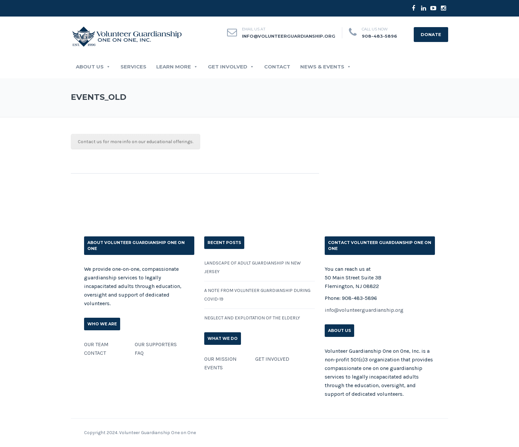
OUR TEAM (96, 344)
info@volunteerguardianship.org (288, 36)
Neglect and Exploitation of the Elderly (252, 318)
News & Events (325, 67)
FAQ (139, 353)
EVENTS (213, 367)
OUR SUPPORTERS (156, 344)
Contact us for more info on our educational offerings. (135, 141)
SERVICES (133, 67)
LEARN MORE (177, 67)
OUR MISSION (220, 359)
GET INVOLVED (231, 67)
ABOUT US (93, 67)
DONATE (431, 34)
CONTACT (277, 67)
